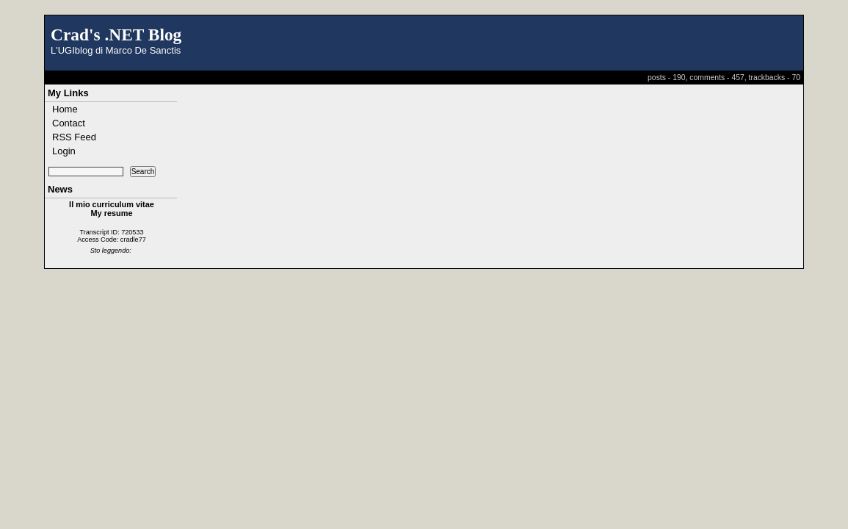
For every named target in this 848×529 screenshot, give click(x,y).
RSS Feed (74, 137)
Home (65, 109)
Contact (68, 123)
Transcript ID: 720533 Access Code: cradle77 (111, 235)
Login (64, 150)
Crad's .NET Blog (116, 34)
